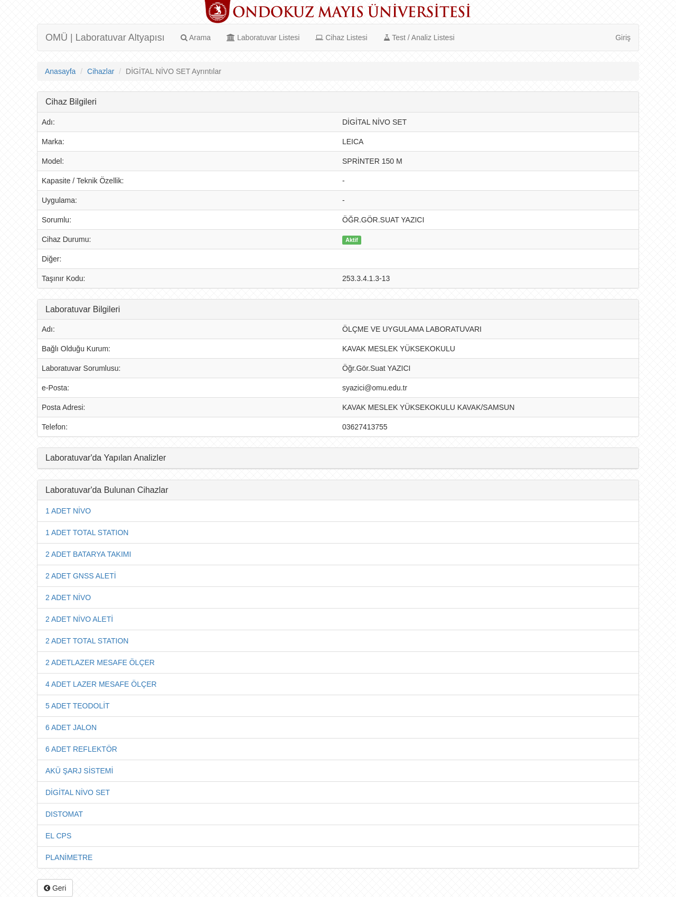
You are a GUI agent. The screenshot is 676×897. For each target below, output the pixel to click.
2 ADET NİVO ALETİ (79, 619)
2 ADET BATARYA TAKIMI (88, 554)
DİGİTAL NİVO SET (77, 792)
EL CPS (58, 835)
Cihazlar (100, 71)
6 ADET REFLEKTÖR (81, 749)
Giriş (623, 37)
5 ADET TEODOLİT (77, 706)
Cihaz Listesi (341, 37)
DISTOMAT (64, 814)
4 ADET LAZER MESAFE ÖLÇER (101, 684)
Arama (196, 37)
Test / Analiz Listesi (419, 37)
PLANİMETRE (68, 857)
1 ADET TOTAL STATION (86, 532)
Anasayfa (60, 71)
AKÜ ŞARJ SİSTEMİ (79, 771)
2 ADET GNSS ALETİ (80, 576)
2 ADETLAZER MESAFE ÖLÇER (100, 662)
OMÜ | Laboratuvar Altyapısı (105, 37)
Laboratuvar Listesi (263, 37)
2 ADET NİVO (68, 597)
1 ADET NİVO (68, 511)
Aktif (351, 240)
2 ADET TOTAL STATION (86, 641)
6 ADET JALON (71, 727)
